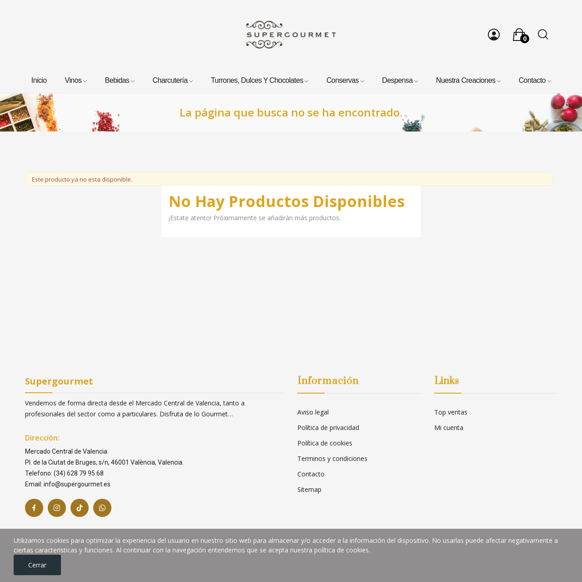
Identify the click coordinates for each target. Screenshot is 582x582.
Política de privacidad (328, 427)
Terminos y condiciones (332, 458)
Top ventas (450, 412)
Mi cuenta (448, 427)
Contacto (311, 474)
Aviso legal (313, 412)
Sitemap (309, 489)
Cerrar (37, 565)
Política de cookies (324, 443)
